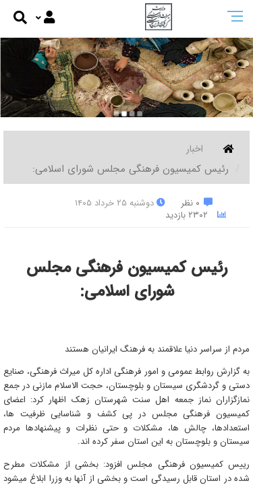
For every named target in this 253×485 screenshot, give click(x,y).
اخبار (194, 148)
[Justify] (45, 18)
